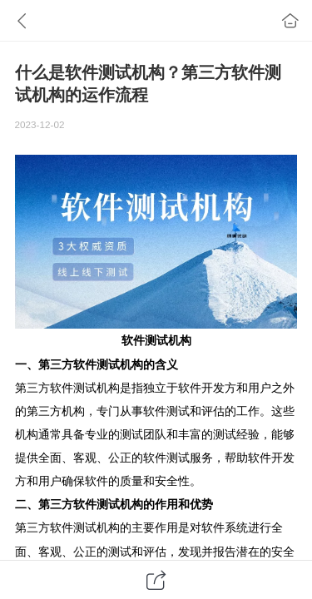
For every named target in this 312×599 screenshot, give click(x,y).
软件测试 (144, 340)
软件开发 (201, 387)
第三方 (55, 364)
